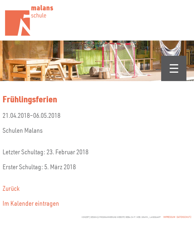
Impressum (169, 217)
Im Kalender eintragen (31, 203)
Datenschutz (184, 217)
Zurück (11, 188)
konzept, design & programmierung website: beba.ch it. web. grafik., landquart (121, 217)
